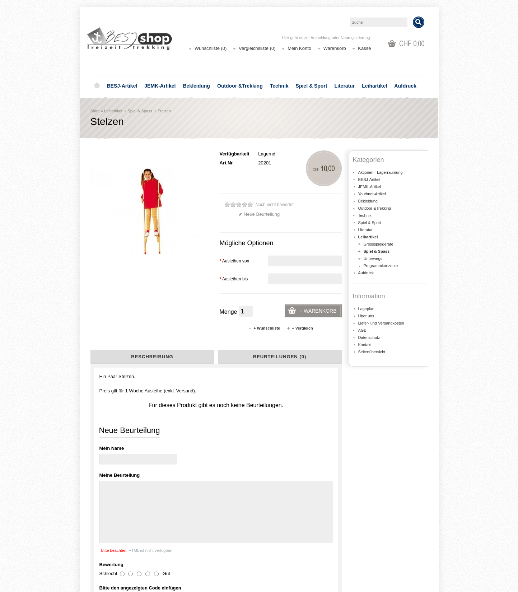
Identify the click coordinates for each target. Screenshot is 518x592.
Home (96, 86)
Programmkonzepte (381, 266)
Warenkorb (334, 48)
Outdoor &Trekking (240, 86)
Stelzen (164, 111)
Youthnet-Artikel (372, 194)
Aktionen (191, 539)
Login (274, 539)
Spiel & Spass (139, 111)
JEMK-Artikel (160, 86)
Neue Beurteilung (259, 214)
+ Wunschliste (264, 328)
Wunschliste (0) (211, 48)
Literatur (345, 86)
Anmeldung (321, 38)
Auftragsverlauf (283, 547)
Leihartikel (374, 86)
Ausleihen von (234, 261)
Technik (279, 86)
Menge (228, 312)
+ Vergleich (299, 328)
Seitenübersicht (372, 352)
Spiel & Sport (311, 86)
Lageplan (366, 309)
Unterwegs (373, 258)
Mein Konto (299, 48)
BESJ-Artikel (122, 86)
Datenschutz (369, 337)
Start (94, 111)
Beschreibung (152, 356)
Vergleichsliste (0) (257, 48)
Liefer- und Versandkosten (381, 323)
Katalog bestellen (372, 547)
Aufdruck (405, 86)
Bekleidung (196, 86)
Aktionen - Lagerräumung (380, 172)
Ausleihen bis (234, 278)
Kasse (364, 48)
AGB (362, 330)
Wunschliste (280, 554)
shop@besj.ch (234, 478)
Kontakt (365, 344)
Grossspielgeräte (378, 244)
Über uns (366, 316)
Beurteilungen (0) (279, 356)
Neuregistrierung (355, 38)
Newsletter (279, 561)
